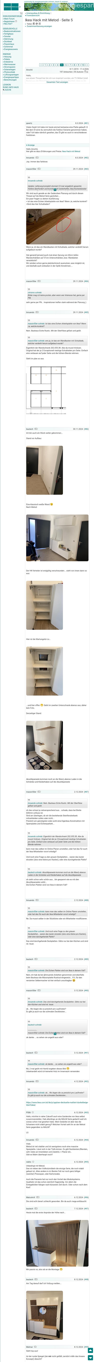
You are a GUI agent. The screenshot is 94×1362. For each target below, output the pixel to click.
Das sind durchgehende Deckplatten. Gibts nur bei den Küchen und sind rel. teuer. (56, 1002)
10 (83, 65)
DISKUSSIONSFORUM (12, 16)
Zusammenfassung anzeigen (38, 26)
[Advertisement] (57, 46)
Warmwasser (9, 64)
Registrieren (9, 21)
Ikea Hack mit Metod (71, 151)
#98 (86, 1279)
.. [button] (55, 190)
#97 (86, 1208)
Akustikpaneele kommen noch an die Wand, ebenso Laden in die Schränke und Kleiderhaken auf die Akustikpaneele (57, 872)
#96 (86, 1197)
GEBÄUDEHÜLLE (10, 29)
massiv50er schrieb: (36, 323)
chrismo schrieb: (35, 292)
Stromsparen (9, 67)
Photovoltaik (9, 72)
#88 (86, 900)
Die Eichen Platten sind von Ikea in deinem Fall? (56, 970)
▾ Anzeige (30, 145)
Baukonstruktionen (12, 31)
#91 (86, 1053)
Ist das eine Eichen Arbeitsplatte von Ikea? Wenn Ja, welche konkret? (57, 324)
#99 (86, 1347)
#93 (86, 1112)
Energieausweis (10, 49)
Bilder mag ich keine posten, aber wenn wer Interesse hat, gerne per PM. (56, 294)
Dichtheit (7, 41)
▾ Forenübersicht (32, 15)
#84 (86, 281)
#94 (86, 1140)
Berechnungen (10, 80)
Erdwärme (8, 62)
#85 (86, 312)
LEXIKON (7, 85)
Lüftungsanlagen (11, 75)
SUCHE (7, 90)
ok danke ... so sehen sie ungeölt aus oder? (55, 1063)
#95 (86, 1162)
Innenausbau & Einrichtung (38, 13)
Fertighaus (8, 34)
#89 (86, 959)
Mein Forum (9, 19)
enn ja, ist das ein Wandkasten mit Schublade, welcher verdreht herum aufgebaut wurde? (56, 341)
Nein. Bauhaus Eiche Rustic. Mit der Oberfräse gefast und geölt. (55, 803)
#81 (86, 123)
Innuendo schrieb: (35, 181)
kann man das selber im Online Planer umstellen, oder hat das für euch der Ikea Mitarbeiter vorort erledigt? (57, 912)
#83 (86, 169)
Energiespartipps (11, 77)
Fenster (7, 36)
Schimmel (8, 47)
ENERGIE (7, 54)
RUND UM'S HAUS (11, 87)
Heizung (7, 57)
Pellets (6, 59)
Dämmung (8, 39)
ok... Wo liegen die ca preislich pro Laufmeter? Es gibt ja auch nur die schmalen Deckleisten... (56, 1093)
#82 (86, 158)
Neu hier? (7, 24)
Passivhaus (8, 44)
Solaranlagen (9, 69)
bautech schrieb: (35, 872)
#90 (86, 990)
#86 (86, 429)
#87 (86, 792)
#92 (86, 1081)
